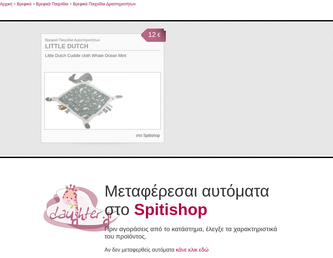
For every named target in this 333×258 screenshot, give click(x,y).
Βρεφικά (24, 4)
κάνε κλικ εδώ (192, 250)
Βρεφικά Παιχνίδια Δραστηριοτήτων (104, 4)
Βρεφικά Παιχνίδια (52, 4)
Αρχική (6, 4)
